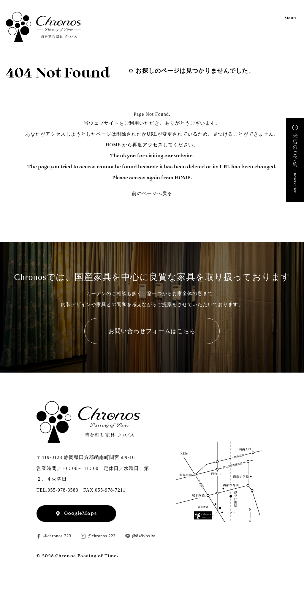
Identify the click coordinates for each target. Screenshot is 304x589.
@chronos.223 (57, 536)
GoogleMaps (80, 513)
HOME (113, 144)
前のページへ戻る (152, 193)
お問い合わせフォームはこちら (152, 331)
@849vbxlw (143, 536)
